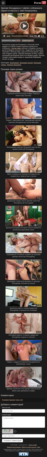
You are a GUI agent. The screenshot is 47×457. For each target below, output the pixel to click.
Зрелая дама (16, 48)
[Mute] (39, 36)
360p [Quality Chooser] (35, 36)
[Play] (23, 25)
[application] (23, 25)
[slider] (20, 36)
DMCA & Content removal (29, 447)
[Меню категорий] (3, 3)
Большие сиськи (26, 63)
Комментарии (26, 40)
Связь (38, 447)
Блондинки (14, 63)
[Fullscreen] (43, 36)
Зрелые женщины (14, 65)
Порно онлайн (33, 445)
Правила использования (14, 447)
